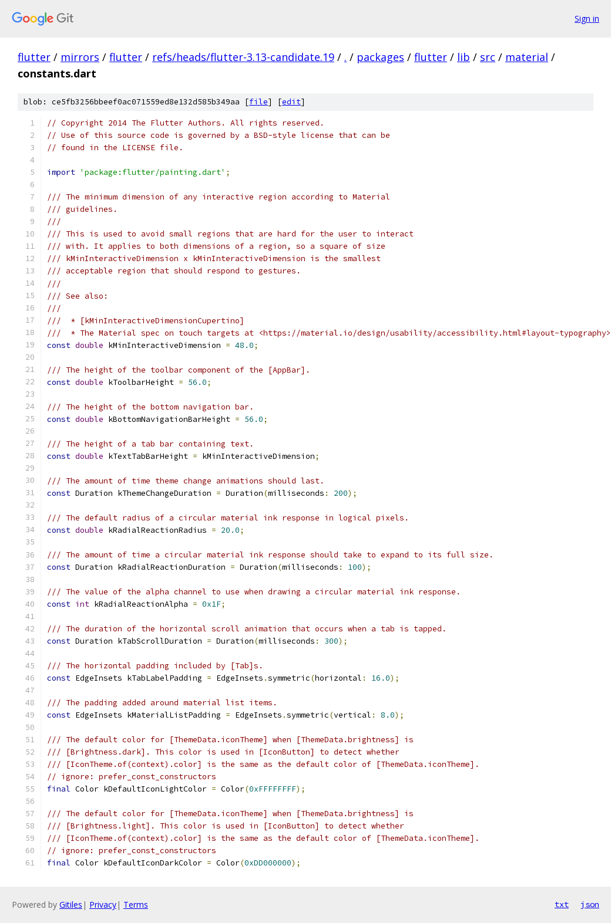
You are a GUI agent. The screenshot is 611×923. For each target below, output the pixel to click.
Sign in (587, 18)
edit (291, 102)
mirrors (80, 57)
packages (380, 57)
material (526, 57)
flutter (34, 57)
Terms (135, 904)
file (258, 102)
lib (463, 57)
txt (562, 904)
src (487, 57)
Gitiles (70, 904)
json (589, 904)
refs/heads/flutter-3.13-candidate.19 (243, 57)
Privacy (102, 904)
